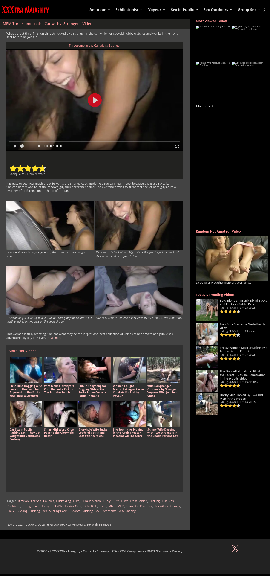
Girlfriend (14, 506)
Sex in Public (182, 9)
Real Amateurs (75, 525)
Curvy (107, 501)
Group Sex (247, 9)
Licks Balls (90, 506)
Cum (76, 501)
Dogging (43, 525)
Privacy (177, 551)
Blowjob (23, 501)
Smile (11, 511)
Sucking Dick (91, 511)
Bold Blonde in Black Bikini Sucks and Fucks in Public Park (243, 302)
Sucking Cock (38, 511)
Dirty (124, 501)
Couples (48, 501)
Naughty (132, 506)
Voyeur (154, 9)
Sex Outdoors (216, 9)
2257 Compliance (132, 551)
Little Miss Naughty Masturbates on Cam (225, 282)
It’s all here (53, 338)
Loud (102, 506)
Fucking (154, 501)
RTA (114, 551)
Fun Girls (168, 501)
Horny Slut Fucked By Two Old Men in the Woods (241, 397)
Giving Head (31, 506)
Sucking (22, 511)
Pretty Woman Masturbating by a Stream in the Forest (243, 349)
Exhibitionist (127, 9)
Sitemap (103, 551)
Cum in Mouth (91, 501)
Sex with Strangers (99, 525)
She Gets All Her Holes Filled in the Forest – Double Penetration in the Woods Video (243, 375)
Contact (88, 551)
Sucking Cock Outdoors (64, 511)
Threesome (109, 511)
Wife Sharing (127, 511)
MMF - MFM (116, 506)
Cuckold (31, 525)
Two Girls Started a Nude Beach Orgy (242, 326)
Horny (45, 506)
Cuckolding (63, 501)
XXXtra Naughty (68, 551)
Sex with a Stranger (167, 506)
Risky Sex (146, 506)
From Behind (138, 501)
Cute (116, 501)
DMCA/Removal (158, 551)
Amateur (97, 9)
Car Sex (36, 501)
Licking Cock (73, 506)
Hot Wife (57, 506)
